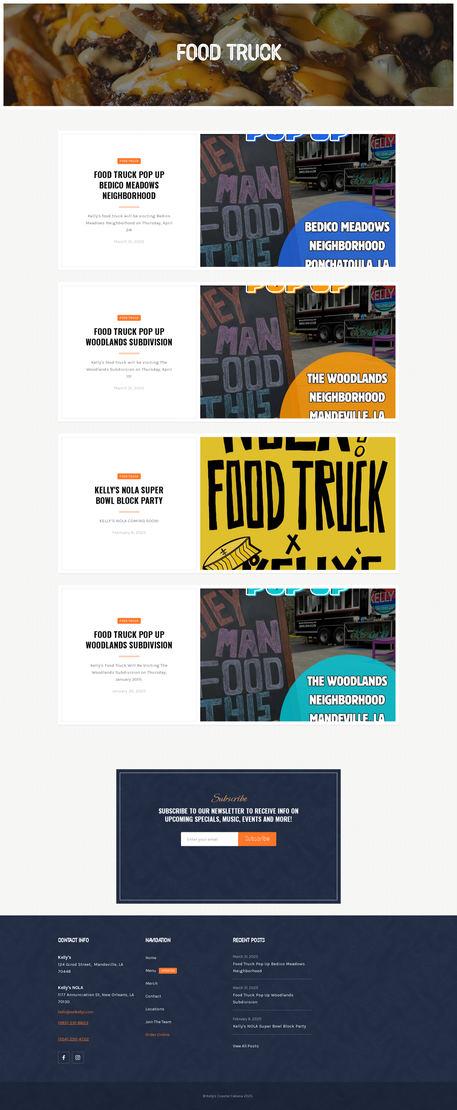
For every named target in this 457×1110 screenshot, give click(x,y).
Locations (154, 1009)
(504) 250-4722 (73, 1039)
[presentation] (228, 869)
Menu (150, 970)
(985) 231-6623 (73, 1022)
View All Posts (246, 1046)
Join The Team (158, 1021)
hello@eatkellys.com (76, 1012)
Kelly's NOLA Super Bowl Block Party (269, 1026)
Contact (153, 996)
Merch (151, 983)
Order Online (157, 1034)
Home (150, 957)
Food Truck (129, 161)
